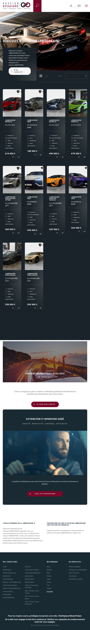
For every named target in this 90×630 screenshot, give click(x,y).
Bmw (48, 573)
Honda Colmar (8, 591)
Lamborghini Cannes (32, 570)
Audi (48, 567)
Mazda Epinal (29, 579)
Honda (49, 588)
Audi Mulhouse (8, 579)
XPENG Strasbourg (9, 573)
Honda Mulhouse (8, 597)
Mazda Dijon (29, 576)
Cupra (49, 579)
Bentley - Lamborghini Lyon (12, 582)
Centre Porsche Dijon (10, 585)
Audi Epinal (6, 576)
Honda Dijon (7, 594)
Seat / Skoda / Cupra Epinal (32, 597)
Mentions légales (74, 567)
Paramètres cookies (75, 579)
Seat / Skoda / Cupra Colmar (32, 592)
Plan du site (73, 576)
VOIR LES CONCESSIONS (42, 494)
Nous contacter (74, 573)
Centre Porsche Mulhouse (11, 588)
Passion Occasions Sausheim (31, 586)
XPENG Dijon (7, 570)
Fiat (48, 585)
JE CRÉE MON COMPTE (44, 404)
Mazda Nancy (29, 582)
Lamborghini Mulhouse (32, 573)
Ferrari (49, 582)
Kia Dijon (28, 567)
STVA (5, 567)
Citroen (49, 576)
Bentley (49, 570)
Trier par (60, 76)
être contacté (17, 71)
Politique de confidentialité (78, 570)
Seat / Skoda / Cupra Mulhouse (32, 603)
